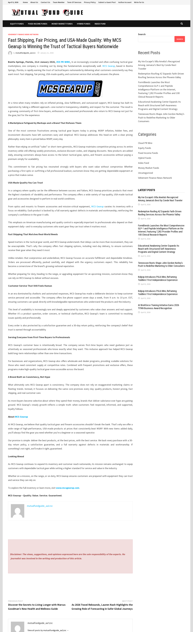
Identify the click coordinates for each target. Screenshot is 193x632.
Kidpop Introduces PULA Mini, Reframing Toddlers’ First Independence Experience (158, 278)
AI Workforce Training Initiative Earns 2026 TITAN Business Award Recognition (158, 307)
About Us (34, 2)
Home (25, 2)
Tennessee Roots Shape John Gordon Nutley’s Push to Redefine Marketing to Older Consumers (161, 117)
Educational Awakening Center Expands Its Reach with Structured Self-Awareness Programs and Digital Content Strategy (159, 105)
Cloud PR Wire (145, 143)
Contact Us (45, 2)
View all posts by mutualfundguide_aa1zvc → (48, 630)
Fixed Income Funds (37, 23)
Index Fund (100, 23)
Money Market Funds (62, 23)
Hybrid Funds (83, 23)
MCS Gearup (108, 65)
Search (142, 34)
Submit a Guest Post (107, 2)
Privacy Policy (90, 2)
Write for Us (139, 2)
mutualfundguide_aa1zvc (26, 53)
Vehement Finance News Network (23, 34)
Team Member (58, 2)
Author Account (124, 2)
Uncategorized (145, 172)
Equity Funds (17, 23)
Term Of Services (74, 2)
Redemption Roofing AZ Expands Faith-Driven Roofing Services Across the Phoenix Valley (159, 213)
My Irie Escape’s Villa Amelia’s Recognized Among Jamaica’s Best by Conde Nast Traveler (159, 65)
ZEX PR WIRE (63, 61)
